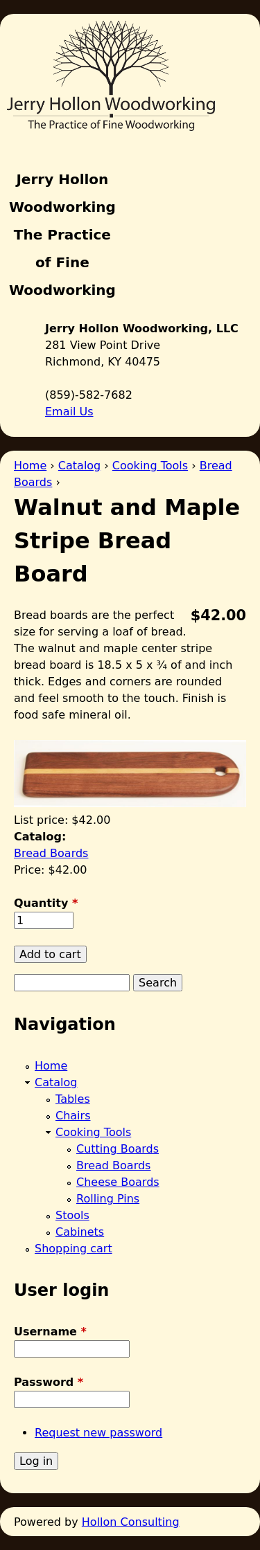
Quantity (46, 903)
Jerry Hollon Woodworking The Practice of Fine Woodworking (62, 234)
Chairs (72, 1115)
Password (48, 1382)
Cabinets (79, 1231)
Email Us (69, 411)
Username (50, 1331)
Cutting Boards (117, 1148)
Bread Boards (51, 853)
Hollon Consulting (131, 1522)
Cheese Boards (117, 1182)
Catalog (79, 465)
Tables (72, 1099)
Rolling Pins (107, 1198)
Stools (72, 1215)
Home (30, 465)
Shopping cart (73, 1248)
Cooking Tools (150, 465)
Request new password (98, 1432)
